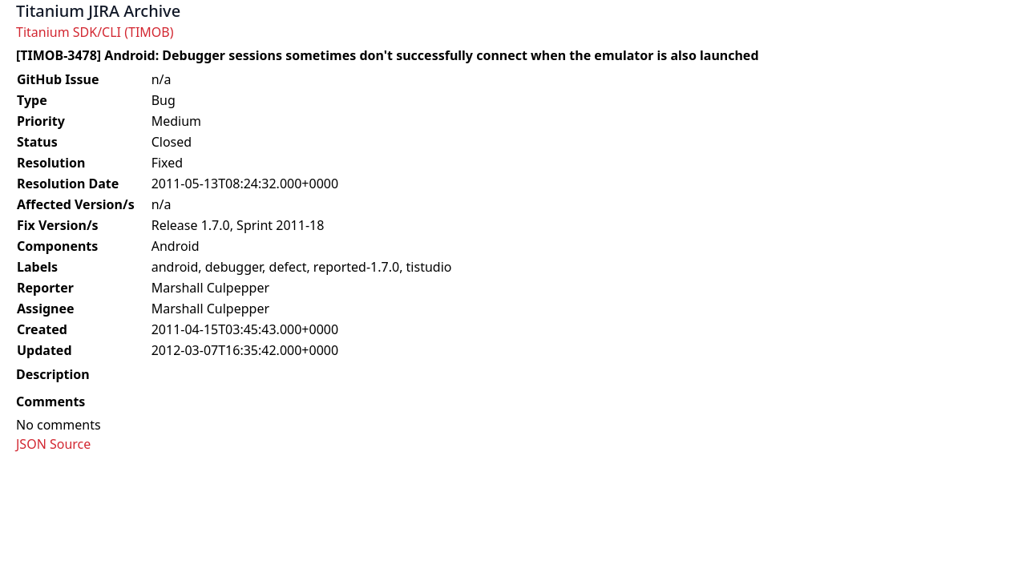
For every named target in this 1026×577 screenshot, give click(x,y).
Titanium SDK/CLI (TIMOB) (95, 32)
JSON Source (53, 444)
